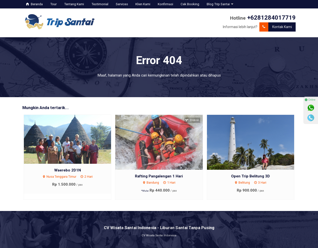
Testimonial (99, 4)
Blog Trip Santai (218, 4)
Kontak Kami (275, 27)
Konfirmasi (165, 4)
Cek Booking (190, 4)
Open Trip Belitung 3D (250, 176)
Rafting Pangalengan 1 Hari (159, 176)
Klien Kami (142, 4)
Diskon (192, 120)
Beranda (34, 4)
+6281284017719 (271, 17)
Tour (53, 4)
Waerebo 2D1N (67, 170)
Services (122, 4)
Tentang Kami (74, 4)
